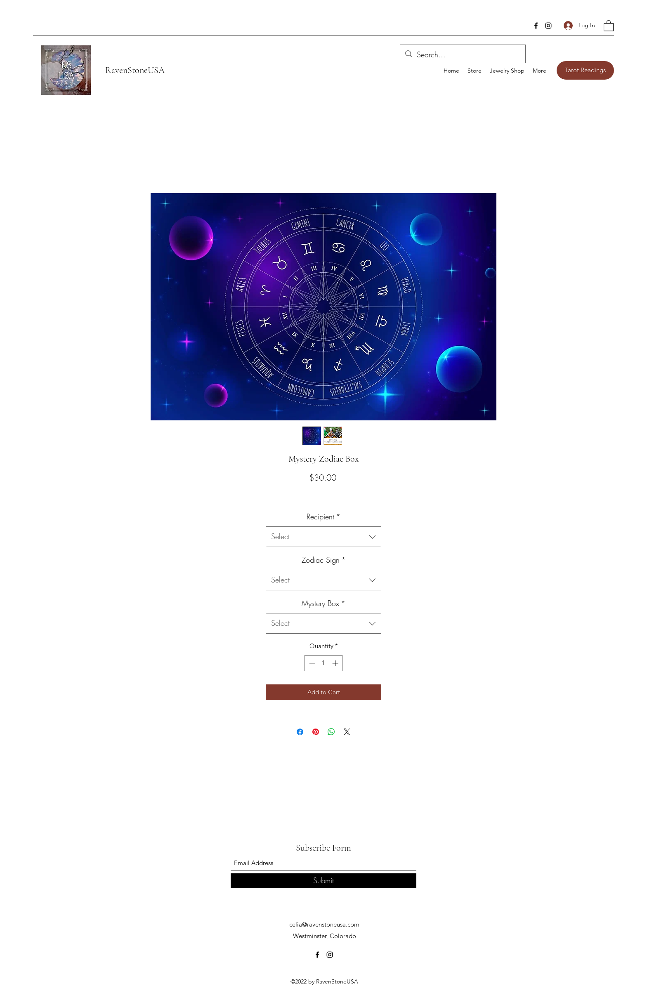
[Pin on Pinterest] (316, 732)
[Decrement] (311, 663)
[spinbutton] (324, 663)
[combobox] (323, 536)
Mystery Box (323, 603)
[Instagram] (548, 25)
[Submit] (323, 880)
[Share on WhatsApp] (331, 732)
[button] (609, 25)
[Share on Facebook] (300, 732)
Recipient (323, 516)
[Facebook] (536, 25)
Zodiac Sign (324, 560)
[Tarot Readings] (585, 70)
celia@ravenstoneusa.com (324, 924)
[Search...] (462, 55)
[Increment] (336, 663)
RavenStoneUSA (135, 70)
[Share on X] (347, 732)
